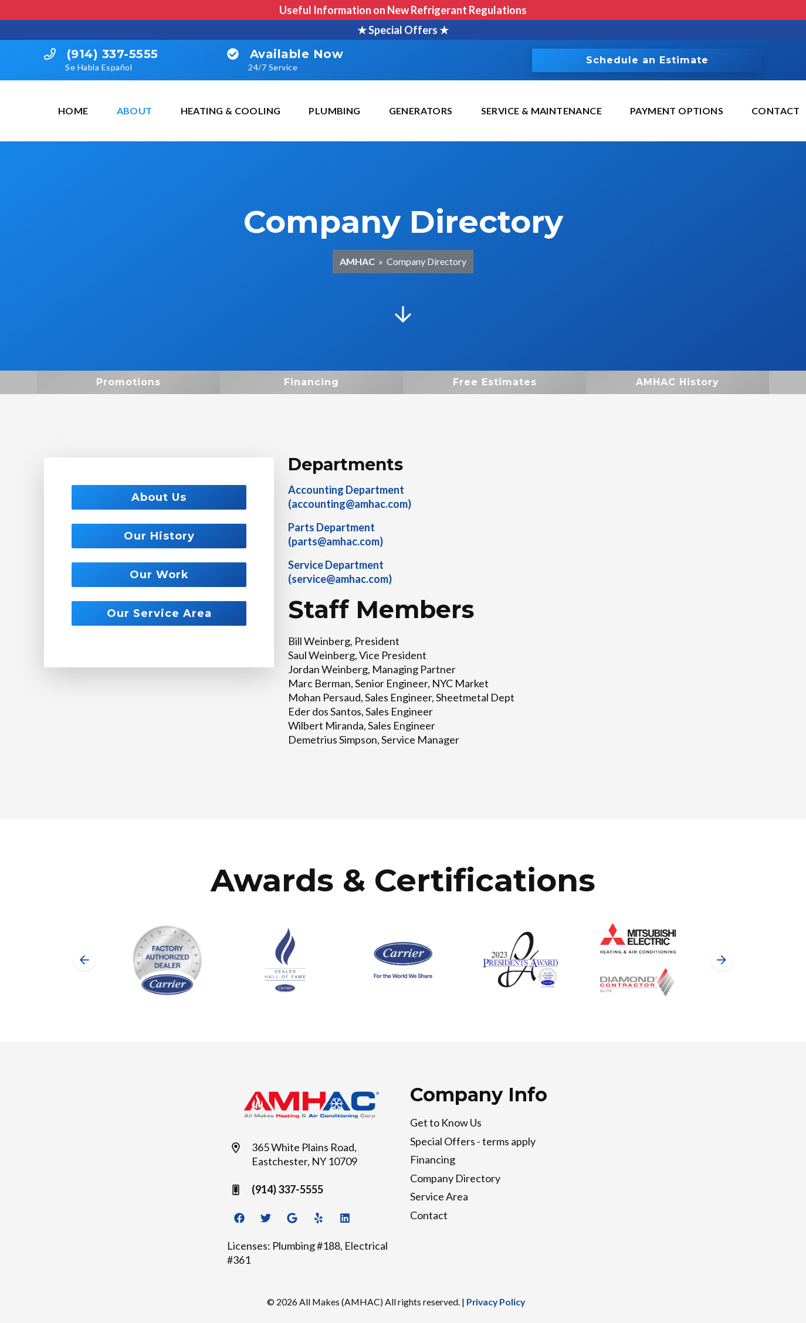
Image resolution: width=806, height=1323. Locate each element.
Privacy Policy (495, 1301)
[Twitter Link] (266, 1217)
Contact (429, 1215)
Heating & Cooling (231, 110)
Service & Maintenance (541, 110)
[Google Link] (292, 1217)
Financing (432, 1159)
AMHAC (357, 261)
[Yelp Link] (318, 1217)
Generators (421, 110)
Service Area (439, 1196)
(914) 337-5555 (112, 54)
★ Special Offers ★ (403, 29)
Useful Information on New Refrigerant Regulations (403, 10)
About (135, 110)
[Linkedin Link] (345, 1217)
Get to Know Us (446, 1122)
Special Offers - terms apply (473, 1141)
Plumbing (334, 110)
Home (73, 110)
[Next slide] (721, 960)
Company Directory (455, 1178)
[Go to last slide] (84, 960)
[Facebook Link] (239, 1217)
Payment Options (676, 110)
